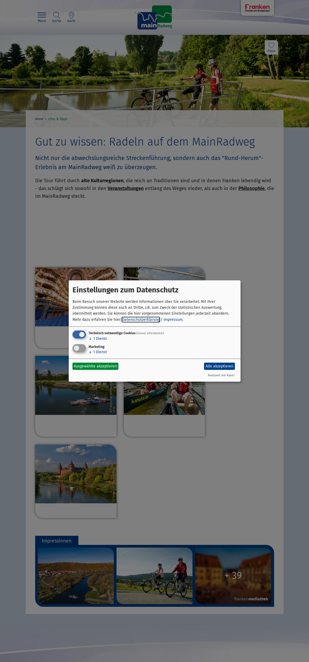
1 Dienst (98, 338)
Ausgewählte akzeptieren (95, 366)
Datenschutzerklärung (140, 319)
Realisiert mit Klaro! (221, 375)
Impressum (173, 319)
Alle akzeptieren (219, 366)
